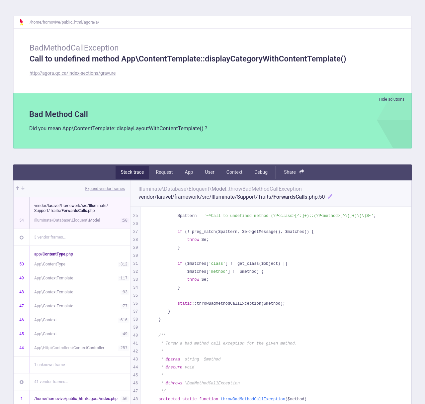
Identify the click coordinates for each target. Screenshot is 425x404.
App (189, 172)
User (209, 172)
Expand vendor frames (105, 188)
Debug (261, 172)
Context (234, 172)
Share (294, 172)
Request (164, 172)
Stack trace (132, 172)
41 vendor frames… (51, 381)
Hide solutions (391, 99)
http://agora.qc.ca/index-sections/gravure (73, 73)
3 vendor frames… (50, 237)
